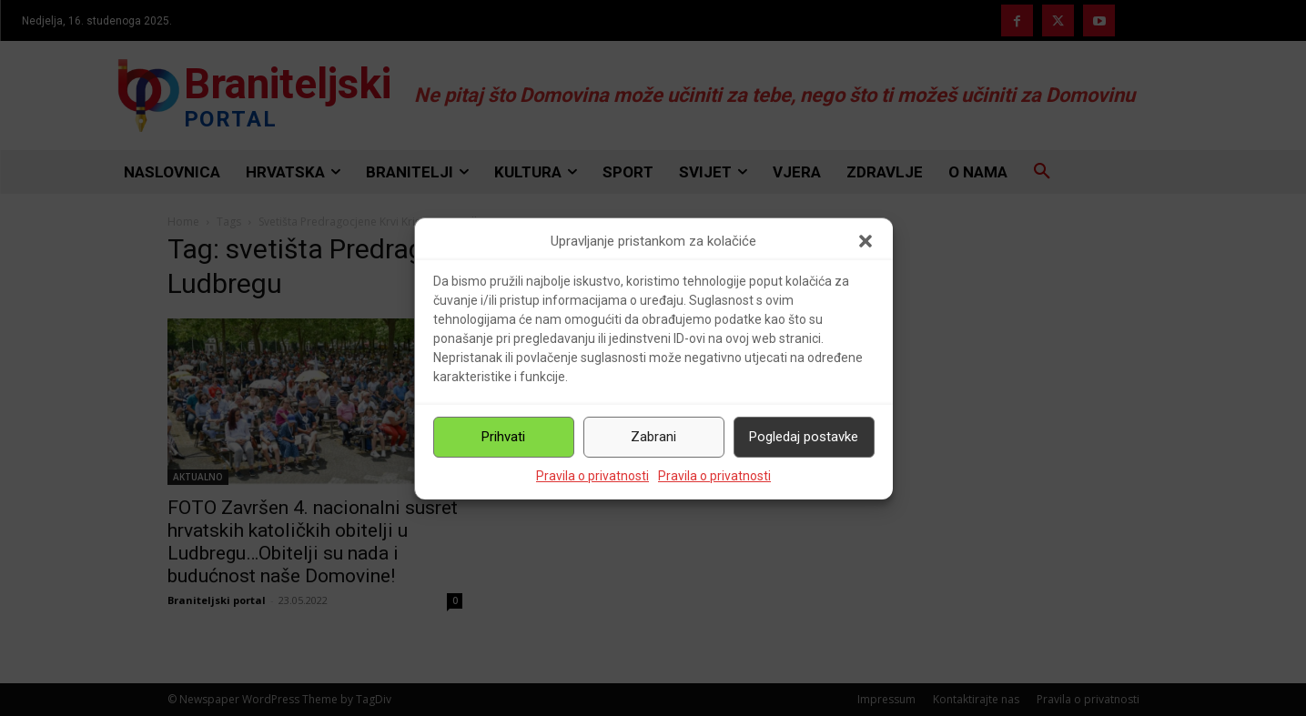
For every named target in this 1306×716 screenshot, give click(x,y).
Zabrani (653, 437)
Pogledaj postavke (803, 437)
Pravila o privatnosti (592, 476)
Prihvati (503, 437)
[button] (865, 241)
